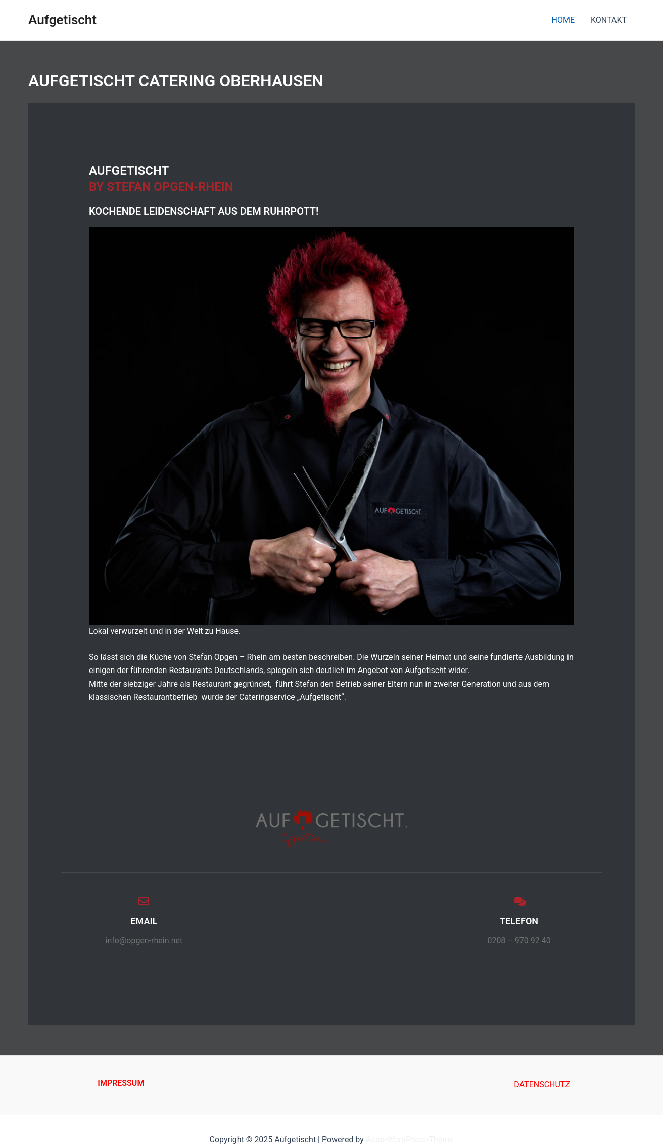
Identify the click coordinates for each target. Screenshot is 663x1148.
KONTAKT (609, 20)
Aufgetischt (62, 19)
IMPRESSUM (121, 1083)
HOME (563, 20)
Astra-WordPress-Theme (410, 1139)
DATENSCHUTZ (542, 1084)
